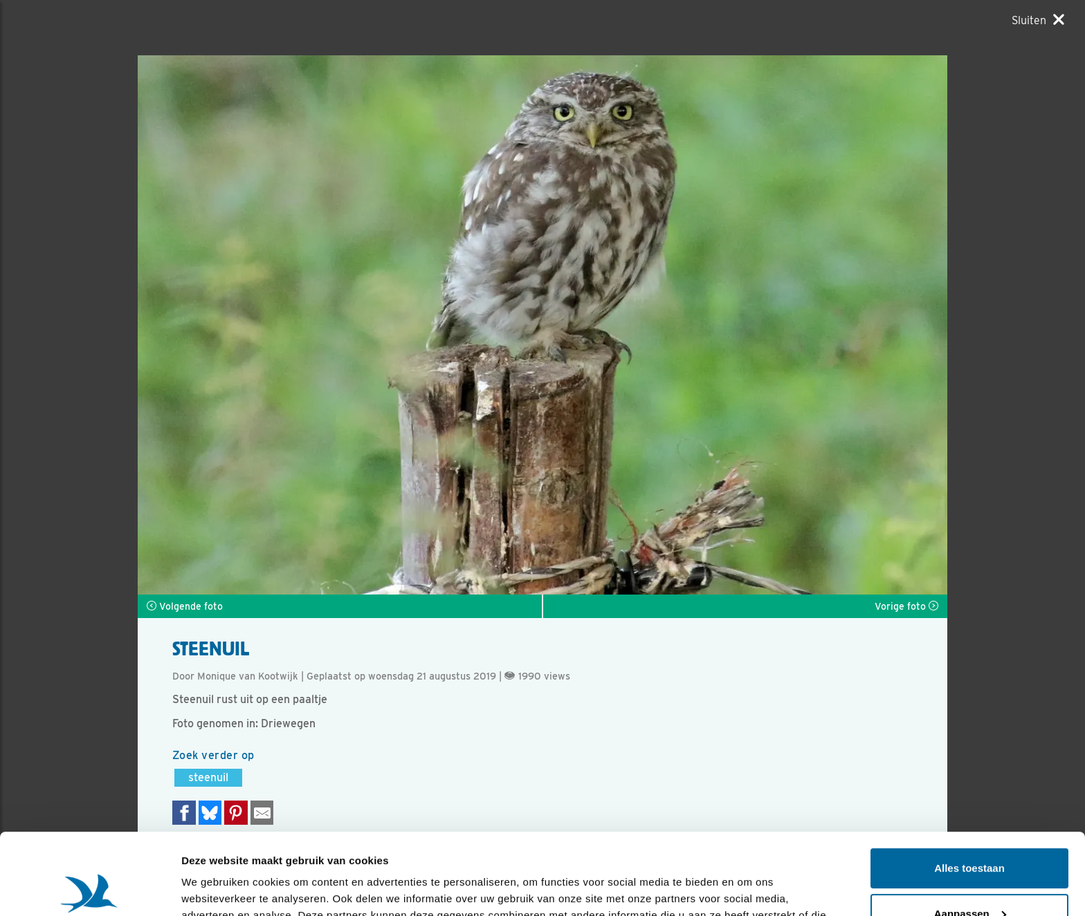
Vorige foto (906, 606)
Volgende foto (185, 606)
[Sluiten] (1038, 20)
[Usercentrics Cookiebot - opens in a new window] (89, 889)
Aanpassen (970, 832)
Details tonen (214, 889)
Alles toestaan (969, 787)
